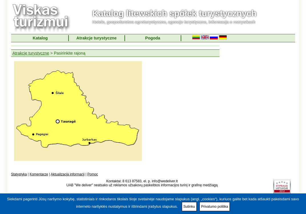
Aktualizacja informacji (67, 174)
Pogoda (152, 38)
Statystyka (19, 174)
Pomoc (92, 174)
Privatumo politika (214, 207)
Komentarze (39, 174)
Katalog (40, 38)
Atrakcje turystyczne (96, 38)
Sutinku (189, 207)
